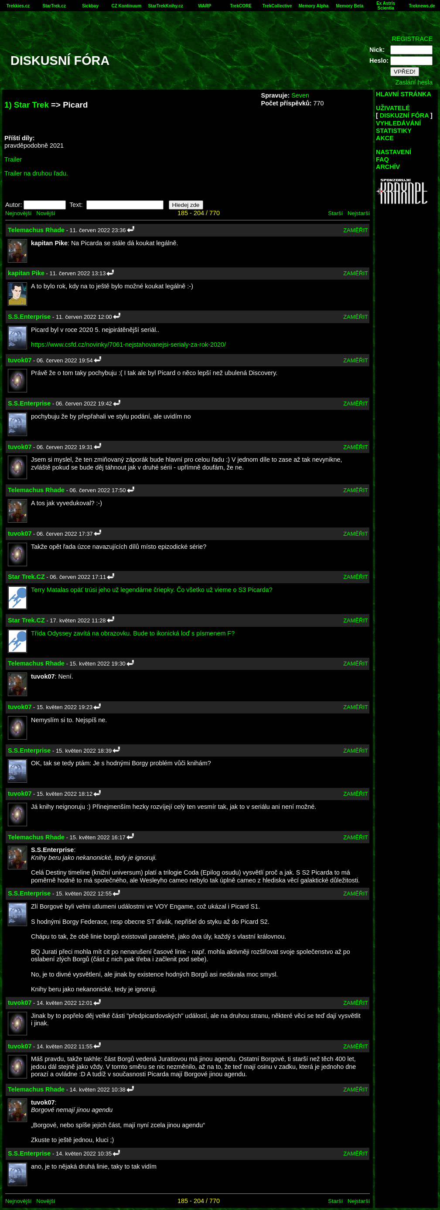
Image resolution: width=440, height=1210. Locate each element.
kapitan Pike (26, 273)
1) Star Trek (26, 104)
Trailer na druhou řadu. (36, 173)
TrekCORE (240, 5)
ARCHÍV (388, 166)
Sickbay (90, 5)
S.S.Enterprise (29, 316)
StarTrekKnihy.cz (165, 5)
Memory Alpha (314, 5)
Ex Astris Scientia (385, 5)
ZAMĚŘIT (355, 230)
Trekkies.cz (18, 5)
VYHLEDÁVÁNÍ (398, 123)
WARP (204, 5)
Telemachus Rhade (36, 229)
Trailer (13, 159)
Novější (45, 213)
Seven (300, 95)
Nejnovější (18, 213)
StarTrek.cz (54, 5)
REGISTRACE (412, 38)
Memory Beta (349, 5)
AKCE (385, 138)
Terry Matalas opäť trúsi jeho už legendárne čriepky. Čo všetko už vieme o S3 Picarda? (152, 589)
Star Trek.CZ (26, 576)
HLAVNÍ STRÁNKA (403, 94)
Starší (335, 213)
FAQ (382, 159)
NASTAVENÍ (393, 152)
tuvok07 (19, 360)
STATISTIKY (394, 130)
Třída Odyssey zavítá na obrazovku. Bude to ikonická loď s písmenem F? (133, 633)
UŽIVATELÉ (393, 108)
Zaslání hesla (414, 82)
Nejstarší (359, 213)
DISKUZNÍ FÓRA (404, 115)
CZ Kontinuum (126, 5)
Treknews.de (422, 5)
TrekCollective (277, 5)
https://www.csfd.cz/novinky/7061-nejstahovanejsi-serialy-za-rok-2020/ (128, 344)
